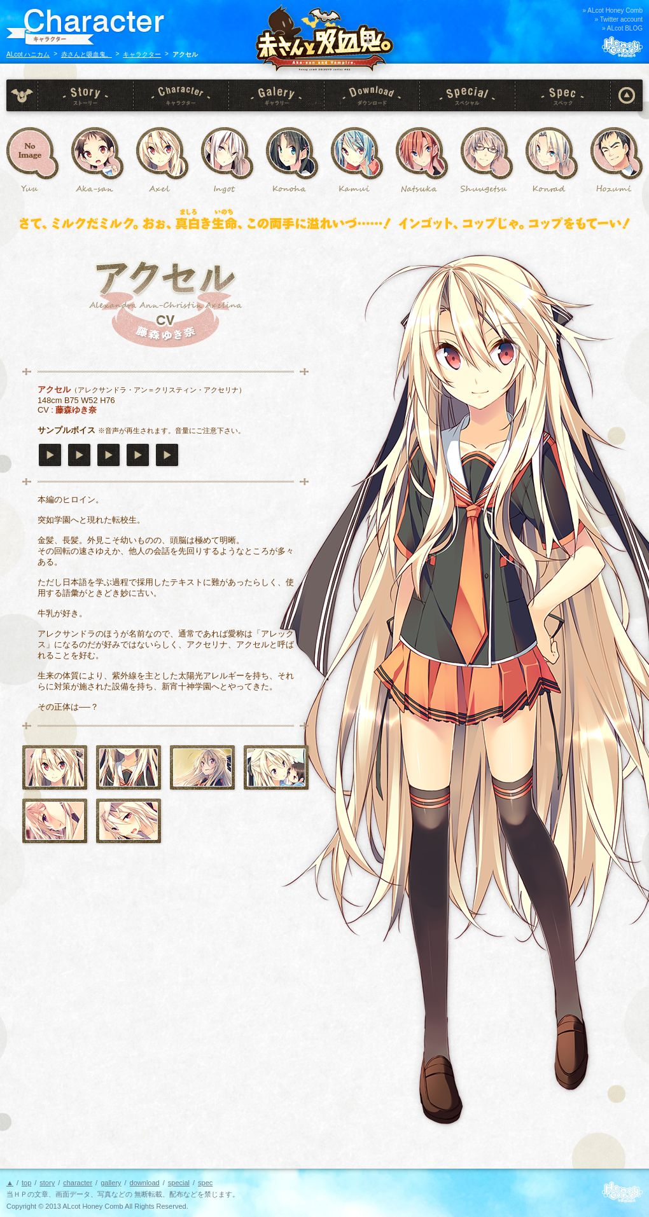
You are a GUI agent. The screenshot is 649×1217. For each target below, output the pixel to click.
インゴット (227, 153)
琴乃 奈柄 (422, 153)
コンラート (552, 153)
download (372, 95)
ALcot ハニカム (28, 54)
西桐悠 (32, 153)
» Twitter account (619, 19)
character (181, 95)
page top (627, 95)
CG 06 (54, 821)
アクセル (162, 153)
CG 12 (128, 821)
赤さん (97, 153)
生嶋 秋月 (487, 153)
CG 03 (276, 767)
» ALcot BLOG (622, 28)
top (22, 95)
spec (563, 95)
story (86, 95)
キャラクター (142, 54)
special (467, 95)
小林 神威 (357, 153)
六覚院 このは (292, 153)
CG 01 (202, 767)
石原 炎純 (616, 153)
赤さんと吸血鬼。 (86, 54)
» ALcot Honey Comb (613, 10)
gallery (276, 95)
